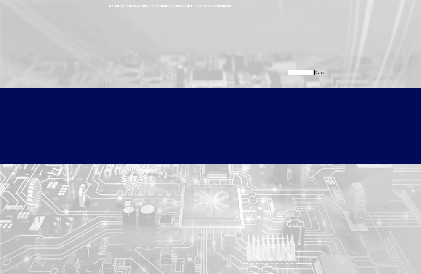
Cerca (320, 72)
